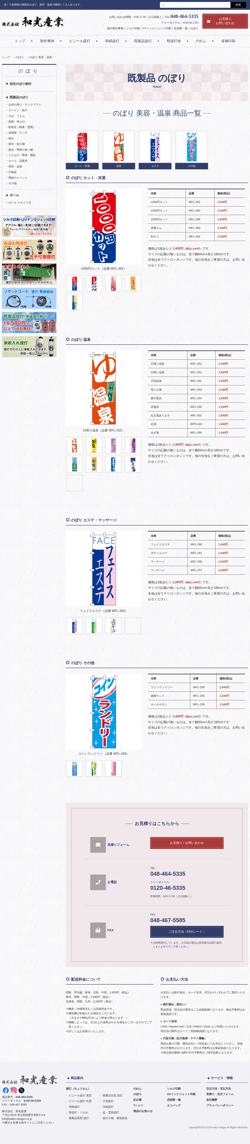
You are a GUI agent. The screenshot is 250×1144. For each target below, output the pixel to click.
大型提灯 (108, 1101)
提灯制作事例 (115, 28)
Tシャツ (138, 1105)
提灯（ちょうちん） (78, 1088)
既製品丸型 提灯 (113, 1095)
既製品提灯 (143, 41)
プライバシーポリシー (220, 1105)
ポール (14, 195)
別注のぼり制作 (20, 83)
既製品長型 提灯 (79, 1118)
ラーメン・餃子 (18, 110)
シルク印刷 (133, 28)
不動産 (12, 172)
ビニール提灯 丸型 (80, 1101)
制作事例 (47, 41)
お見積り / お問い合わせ (187, 842)
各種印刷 (228, 41)
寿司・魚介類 (16, 144)
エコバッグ (174, 1105)
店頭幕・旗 (181, 28)
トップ (20, 41)
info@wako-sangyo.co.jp (17, 1118)
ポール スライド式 (19, 202)
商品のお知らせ (143, 1111)
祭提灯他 (174, 41)
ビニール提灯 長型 (80, 1095)
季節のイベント (18, 177)
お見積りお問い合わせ (221, 21)
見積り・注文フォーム (220, 1094)
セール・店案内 (18, 160)
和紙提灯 (112, 41)
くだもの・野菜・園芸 (22, 155)
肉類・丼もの (16, 121)
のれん (201, 41)
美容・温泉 (15, 166)
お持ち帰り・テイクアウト (24, 104)
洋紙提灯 (108, 1106)
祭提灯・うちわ (78, 1112)
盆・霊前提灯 (111, 1112)
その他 (12, 183)
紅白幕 (137, 1099)
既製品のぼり (19, 97)
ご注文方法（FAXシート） (186, 931)
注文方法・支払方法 (218, 1088)
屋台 (11, 138)
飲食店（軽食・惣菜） (22, 127)
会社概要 (211, 1099)
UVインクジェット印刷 (157, 28)
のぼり (194, 28)
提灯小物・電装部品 (115, 1118)
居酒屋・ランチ (18, 132)
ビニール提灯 (79, 41)
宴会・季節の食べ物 (20, 149)
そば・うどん (16, 115)
